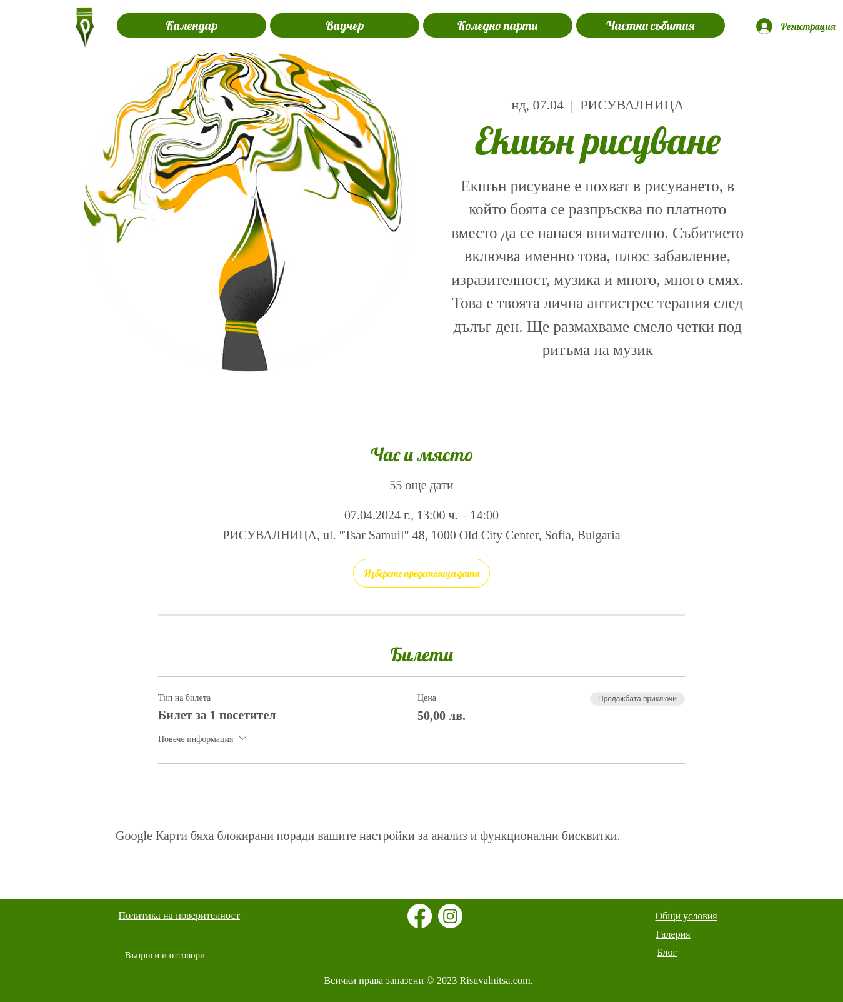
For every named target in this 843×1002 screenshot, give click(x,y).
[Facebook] (419, 916)
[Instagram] (450, 916)
